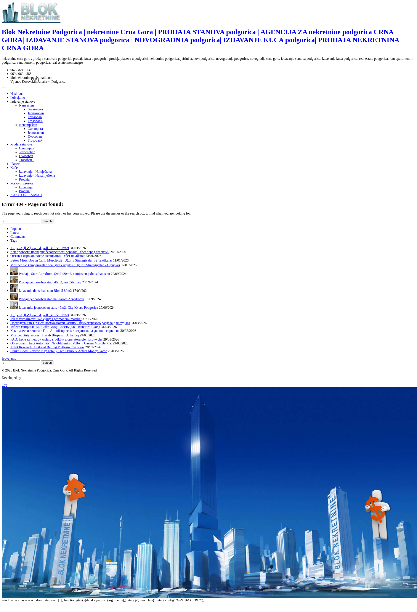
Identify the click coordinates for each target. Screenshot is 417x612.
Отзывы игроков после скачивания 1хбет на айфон (47, 256)
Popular (15, 229)
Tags (13, 240)
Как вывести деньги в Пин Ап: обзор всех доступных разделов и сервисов (64, 331)
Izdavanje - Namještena (35, 171)
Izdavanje (25, 187)
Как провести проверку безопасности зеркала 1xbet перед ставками (59, 252)
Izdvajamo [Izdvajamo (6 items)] (9, 358)
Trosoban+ (35, 121)
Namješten (26, 105)
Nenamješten (28, 125)
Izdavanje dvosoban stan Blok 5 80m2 (45, 290)
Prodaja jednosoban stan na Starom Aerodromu (51, 299)
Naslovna (16, 93)
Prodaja (24, 179)
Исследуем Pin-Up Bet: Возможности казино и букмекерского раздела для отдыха (70, 323)
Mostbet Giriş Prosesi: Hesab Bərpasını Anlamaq (44, 335)
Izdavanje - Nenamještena (37, 175)
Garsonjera (35, 109)
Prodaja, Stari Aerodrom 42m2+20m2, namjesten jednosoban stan (64, 274)
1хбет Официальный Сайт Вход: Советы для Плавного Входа (55, 327)
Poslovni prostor (21, 183)
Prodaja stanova (21, 144)
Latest (14, 232)
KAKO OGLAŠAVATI (26, 195)
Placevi (15, 164)
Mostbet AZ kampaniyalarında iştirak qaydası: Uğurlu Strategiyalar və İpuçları (65, 265)
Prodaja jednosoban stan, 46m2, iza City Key (50, 282)
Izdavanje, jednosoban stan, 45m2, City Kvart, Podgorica (58, 307)
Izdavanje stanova (22, 101)
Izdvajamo (17, 97)
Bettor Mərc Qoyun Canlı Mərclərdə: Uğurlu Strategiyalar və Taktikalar (61, 260)
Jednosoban (36, 113)
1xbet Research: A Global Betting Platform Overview (47, 347)
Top (4, 385)
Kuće (14, 168)
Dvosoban (35, 117)
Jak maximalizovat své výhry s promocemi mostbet (46, 319)
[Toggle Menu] (3, 87)
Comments (17, 236)
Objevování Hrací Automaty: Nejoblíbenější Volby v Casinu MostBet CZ (61, 343)
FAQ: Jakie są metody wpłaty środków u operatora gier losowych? (56, 339)
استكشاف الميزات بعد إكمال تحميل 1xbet (39, 248)
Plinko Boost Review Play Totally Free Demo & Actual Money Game (58, 351)
